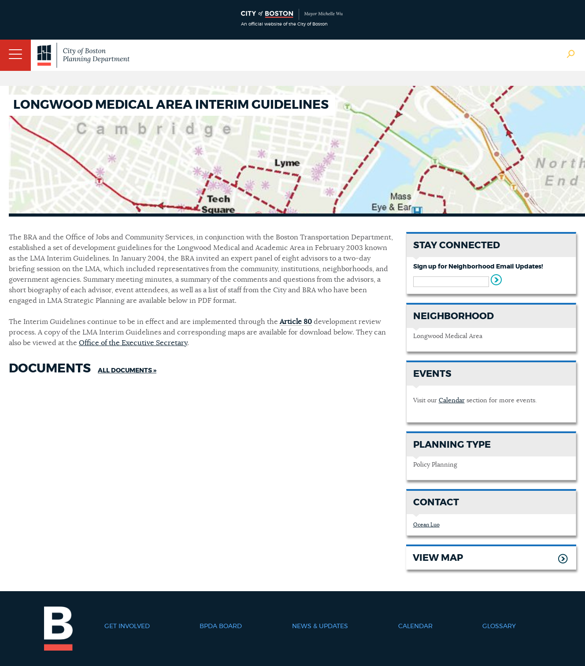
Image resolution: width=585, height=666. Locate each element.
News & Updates (320, 626)
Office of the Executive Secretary (133, 342)
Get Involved (127, 626)
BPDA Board (221, 626)
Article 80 (296, 321)
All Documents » (127, 371)
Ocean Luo (426, 524)
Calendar (452, 400)
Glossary (499, 626)
